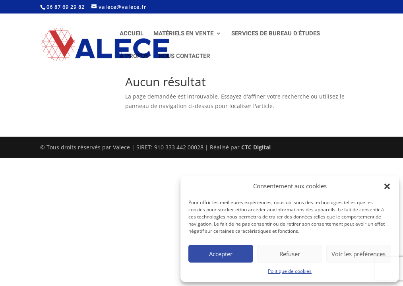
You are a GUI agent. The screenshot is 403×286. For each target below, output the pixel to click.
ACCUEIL (131, 34)
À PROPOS (134, 56)
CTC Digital (256, 147)
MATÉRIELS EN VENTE (183, 34)
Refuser (289, 254)
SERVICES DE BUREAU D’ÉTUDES (275, 34)
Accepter (220, 254)
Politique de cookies (290, 271)
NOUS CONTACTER (184, 56)
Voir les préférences (358, 254)
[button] (387, 186)
